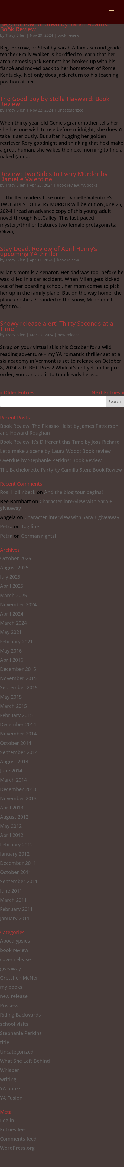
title (4, 1042)
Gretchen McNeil (19, 977)
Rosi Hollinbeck (17, 492)
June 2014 (11, 770)
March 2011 (13, 900)
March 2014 (13, 779)
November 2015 (18, 678)
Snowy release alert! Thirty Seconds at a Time (56, 325)
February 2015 (16, 715)
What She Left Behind (25, 1061)
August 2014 (14, 761)
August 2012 (14, 816)
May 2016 (11, 650)
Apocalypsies (15, 940)
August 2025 (14, 567)
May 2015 (11, 697)
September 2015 (19, 687)
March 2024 (13, 623)
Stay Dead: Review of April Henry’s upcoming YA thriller (48, 251)
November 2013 (18, 798)
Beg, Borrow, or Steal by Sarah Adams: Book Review (54, 26)
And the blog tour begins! (73, 492)
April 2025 (11, 586)
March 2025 (13, 595)
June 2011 (11, 890)
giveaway (10, 968)
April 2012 (11, 835)
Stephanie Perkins (21, 1033)
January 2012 (15, 853)
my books (11, 987)
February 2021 (16, 641)
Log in (7, 1120)
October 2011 (15, 872)
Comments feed (18, 1138)
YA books (89, 185)
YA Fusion (11, 1098)
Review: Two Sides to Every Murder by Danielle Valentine (53, 176)
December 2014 (18, 724)
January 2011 (15, 918)
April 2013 (11, 807)
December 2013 (18, 789)
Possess (9, 1005)
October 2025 (15, 558)
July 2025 (10, 576)
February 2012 (16, 844)
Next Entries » (108, 392)
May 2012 (11, 826)
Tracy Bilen (15, 35)
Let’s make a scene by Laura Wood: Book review (55, 451)
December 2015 (18, 669)
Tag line (30, 526)
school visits (14, 1024)
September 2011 (19, 881)
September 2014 (19, 752)
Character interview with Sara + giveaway (71, 517)
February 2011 (16, 909)
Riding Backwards (20, 1014)
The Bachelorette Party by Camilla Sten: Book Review (61, 469)
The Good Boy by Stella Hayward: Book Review (54, 101)
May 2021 (11, 632)
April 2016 (11, 660)
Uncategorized (70, 110)
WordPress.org (17, 1148)
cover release (15, 959)
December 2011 (18, 863)
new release (69, 334)
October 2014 (15, 743)
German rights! (38, 536)
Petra (6, 526)
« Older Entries (17, 392)
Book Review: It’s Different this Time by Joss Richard (60, 442)
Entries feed (14, 1129)
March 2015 (13, 706)
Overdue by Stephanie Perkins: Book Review (51, 460)
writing (8, 1079)
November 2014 (18, 733)
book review (68, 35)
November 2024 (18, 604)
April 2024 (11, 613)
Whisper (9, 1070)
